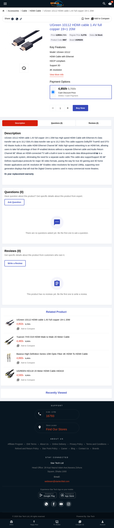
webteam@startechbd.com (57, 481)
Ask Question (14, 202)
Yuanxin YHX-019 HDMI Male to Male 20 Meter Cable (42, 337)
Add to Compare (100, 18)
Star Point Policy (49, 448)
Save (85, 18)
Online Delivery (59, 444)
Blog (73, 448)
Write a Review (15, 263)
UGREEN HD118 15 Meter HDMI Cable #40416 (40, 371)
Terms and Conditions (96, 444)
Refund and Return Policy (27, 448)
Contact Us (84, 448)
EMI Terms (32, 444)
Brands (95, 448)
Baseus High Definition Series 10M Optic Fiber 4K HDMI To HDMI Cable (52, 354)
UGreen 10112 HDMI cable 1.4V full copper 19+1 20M (43, 319)
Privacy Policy (76, 444)
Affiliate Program (15, 444)
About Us (44, 444)
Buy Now (80, 108)
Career (64, 448)
